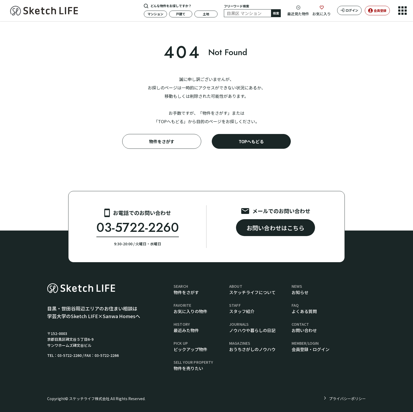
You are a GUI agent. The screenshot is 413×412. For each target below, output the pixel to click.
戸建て (180, 14)
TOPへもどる (251, 141)
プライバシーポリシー (347, 398)
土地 (206, 14)
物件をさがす (161, 141)
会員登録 (380, 10)
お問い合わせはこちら (275, 227)
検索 (276, 13)
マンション (155, 14)
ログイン (352, 10)
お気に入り (321, 13)
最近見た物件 (298, 13)
